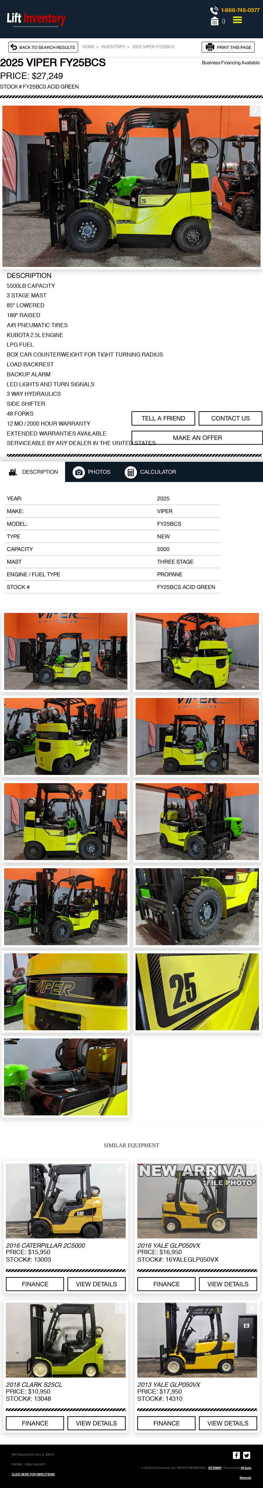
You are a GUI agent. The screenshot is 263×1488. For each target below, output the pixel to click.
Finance (35, 1284)
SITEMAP (215, 1468)
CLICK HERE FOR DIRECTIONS (33, 1474)
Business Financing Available (231, 62)
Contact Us (230, 418)
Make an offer (197, 437)
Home (88, 47)
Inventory (113, 47)
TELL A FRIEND (163, 418)
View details (96, 1284)
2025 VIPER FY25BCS (153, 47)
